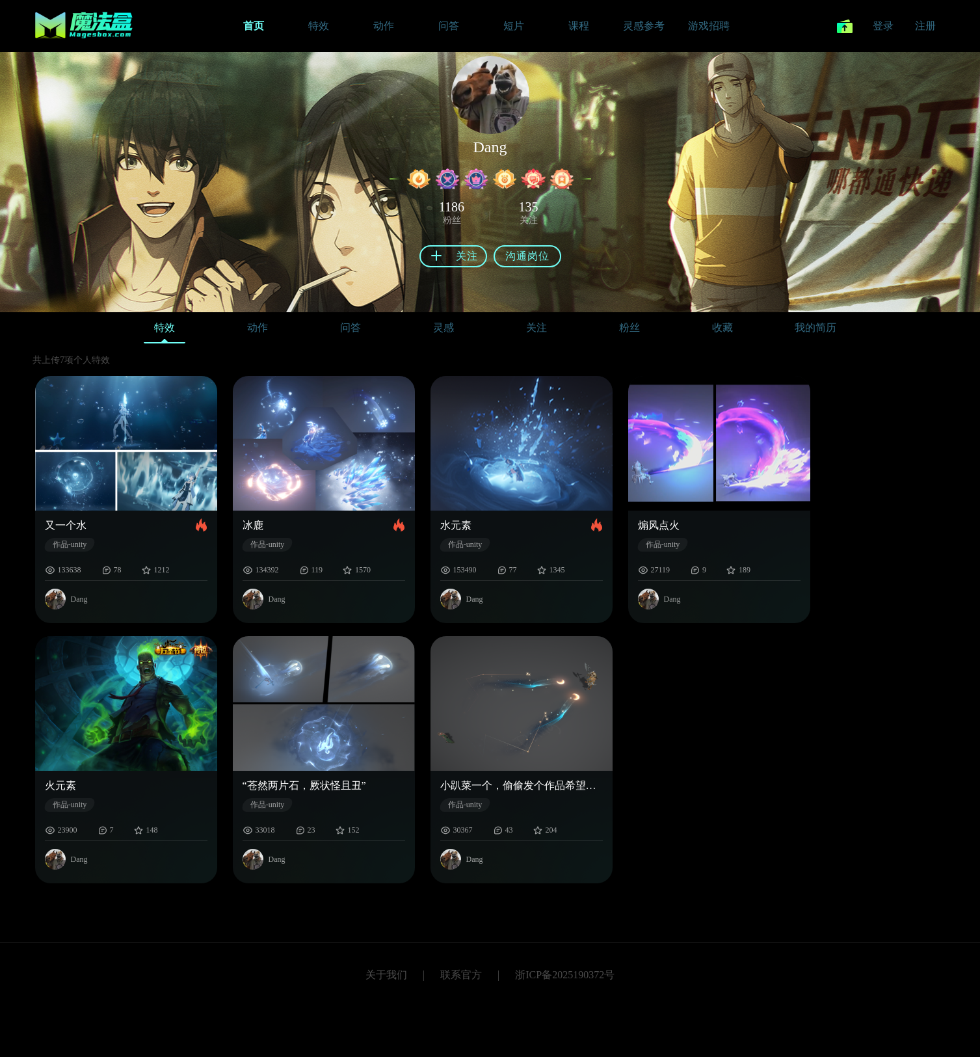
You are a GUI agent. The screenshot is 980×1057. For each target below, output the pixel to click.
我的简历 (815, 327)
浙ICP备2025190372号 (565, 974)
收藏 (722, 327)
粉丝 (629, 327)
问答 (350, 327)
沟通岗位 (527, 255)
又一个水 (65, 525)
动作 (257, 327)
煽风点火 (659, 525)
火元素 (60, 785)
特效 (164, 331)
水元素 (455, 525)
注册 (925, 25)
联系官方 (461, 974)
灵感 (443, 327)
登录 (883, 25)
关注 (536, 327)
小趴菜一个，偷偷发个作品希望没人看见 (521, 785)
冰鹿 (253, 525)
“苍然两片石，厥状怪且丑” (304, 785)
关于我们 (386, 974)
